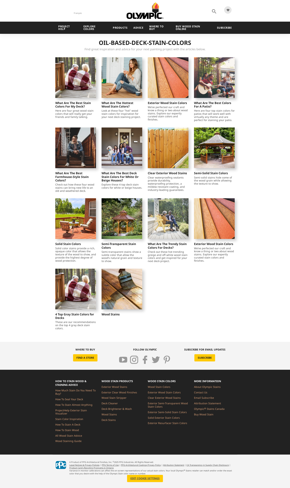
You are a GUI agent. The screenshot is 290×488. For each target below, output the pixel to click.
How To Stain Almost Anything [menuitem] (73, 405)
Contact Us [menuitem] (200, 392)
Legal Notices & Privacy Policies (84, 465)
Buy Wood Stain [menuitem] (203, 414)
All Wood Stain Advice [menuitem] (68, 435)
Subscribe (224, 27)
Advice (138, 27)
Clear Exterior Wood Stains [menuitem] (164, 397)
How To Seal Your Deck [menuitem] (69, 399)
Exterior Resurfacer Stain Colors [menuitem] (167, 423)
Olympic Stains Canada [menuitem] (209, 409)
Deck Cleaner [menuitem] (110, 403)
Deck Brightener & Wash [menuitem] (117, 409)
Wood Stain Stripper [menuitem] (114, 397)
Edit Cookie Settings (145, 478)
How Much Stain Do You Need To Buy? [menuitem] (75, 392)
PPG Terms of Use (110, 465)
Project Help (64, 28)
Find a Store (85, 357)
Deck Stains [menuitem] (109, 420)
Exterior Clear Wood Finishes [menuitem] (119, 392)
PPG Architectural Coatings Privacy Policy (141, 465)
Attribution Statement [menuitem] (207, 403)
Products (120, 27)
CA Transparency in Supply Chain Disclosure (207, 465)
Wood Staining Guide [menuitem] (68, 441)
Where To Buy (156, 28)
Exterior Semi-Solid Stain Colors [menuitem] (167, 412)
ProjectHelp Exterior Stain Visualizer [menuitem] (71, 412)
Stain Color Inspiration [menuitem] (69, 419)
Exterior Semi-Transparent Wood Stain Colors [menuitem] (168, 405)
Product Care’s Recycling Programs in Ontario (91, 467)
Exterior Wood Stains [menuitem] (114, 387)
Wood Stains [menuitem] (109, 414)
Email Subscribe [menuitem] (204, 397)
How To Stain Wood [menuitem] (67, 430)
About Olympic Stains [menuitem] (207, 387)
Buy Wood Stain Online (188, 28)
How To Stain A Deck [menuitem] (67, 424)
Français (78, 13)
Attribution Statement (173, 465)
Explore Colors (89, 28)
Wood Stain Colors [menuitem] (159, 387)
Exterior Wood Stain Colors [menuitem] (164, 392)
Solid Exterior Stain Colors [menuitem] (164, 417)
